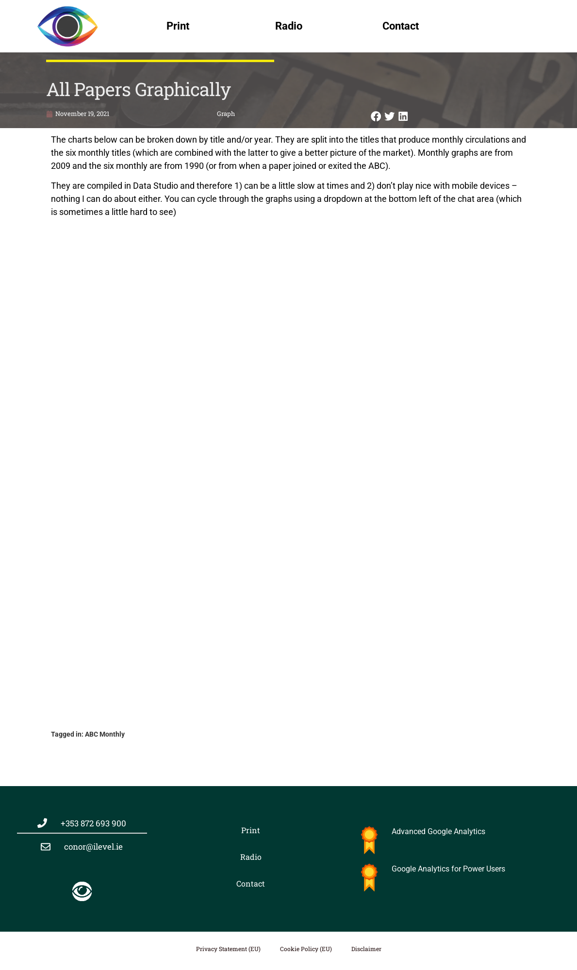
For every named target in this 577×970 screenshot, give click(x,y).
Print (177, 26)
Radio (288, 26)
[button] (376, 116)
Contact (400, 26)
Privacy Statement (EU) (228, 949)
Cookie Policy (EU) (306, 949)
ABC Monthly (105, 734)
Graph (226, 113)
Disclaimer (366, 949)
